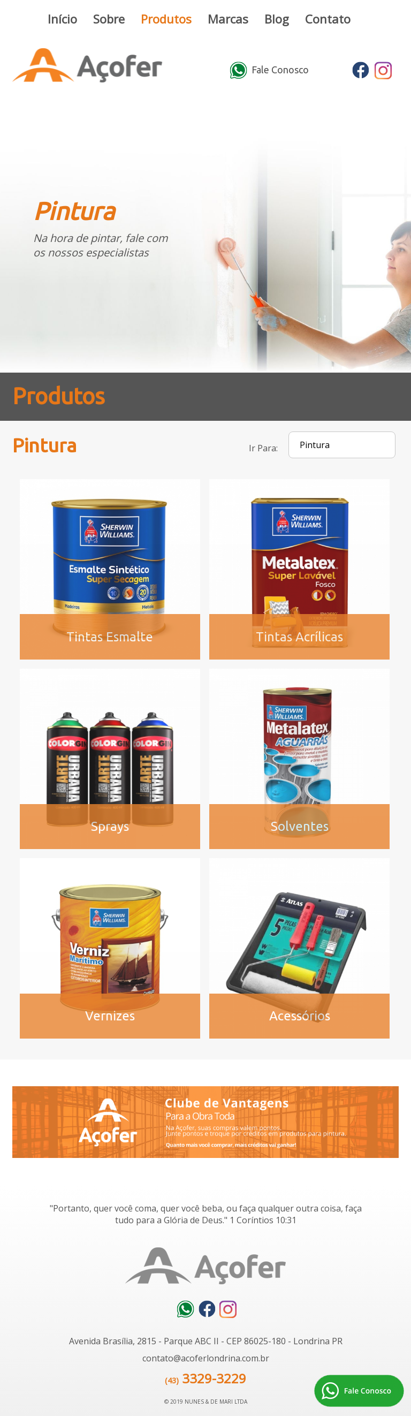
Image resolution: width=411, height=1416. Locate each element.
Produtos (166, 19)
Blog (276, 19)
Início (62, 19)
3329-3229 (214, 1378)
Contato (328, 19)
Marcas (228, 19)
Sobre (109, 19)
